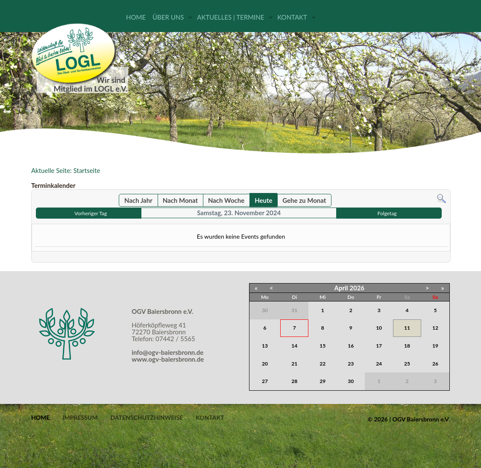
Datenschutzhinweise (146, 418)
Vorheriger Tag (90, 213)
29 (323, 381)
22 (323, 363)
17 (379, 345)
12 (435, 328)
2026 (356, 288)
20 (265, 363)
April (341, 288)
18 (407, 345)
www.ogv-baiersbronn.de (168, 359)
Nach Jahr (138, 200)
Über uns (168, 17)
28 (294, 381)
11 (407, 328)
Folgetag (387, 213)
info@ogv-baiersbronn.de (167, 352)
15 (323, 345)
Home (136, 17)
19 (435, 345)
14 (294, 345)
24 (379, 363)
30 (351, 381)
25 (407, 363)
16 (351, 345)
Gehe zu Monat (304, 200)
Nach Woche (226, 200)
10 (379, 328)
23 (351, 363)
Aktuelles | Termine (230, 17)
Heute (263, 200)
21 (294, 363)
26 (435, 363)
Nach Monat (180, 200)
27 (265, 381)
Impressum (79, 418)
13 (265, 345)
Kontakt (292, 17)
